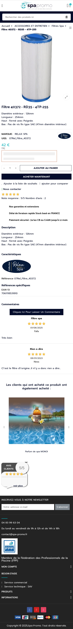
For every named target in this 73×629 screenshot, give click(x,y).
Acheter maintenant (36, 177)
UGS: (4, 138)
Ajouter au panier (46, 168)
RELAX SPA (21, 134)
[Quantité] (10, 168)
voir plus (18, 485)
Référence (7, 278)
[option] (36, 67)
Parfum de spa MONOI (36, 451)
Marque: (7, 134)
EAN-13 (6, 290)
